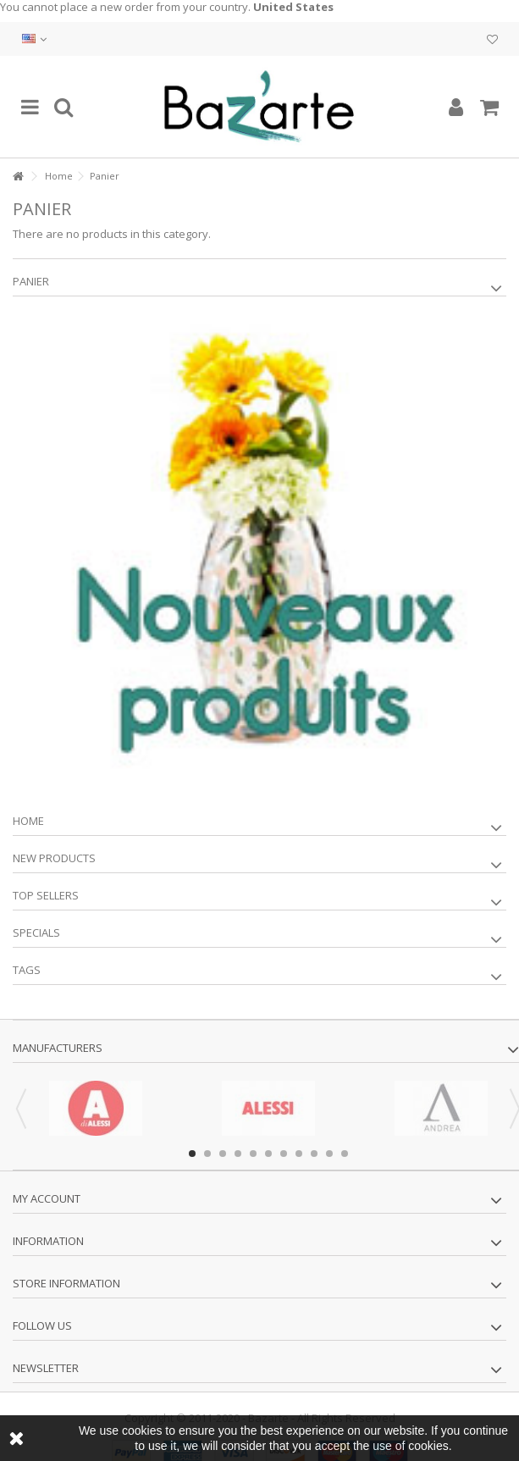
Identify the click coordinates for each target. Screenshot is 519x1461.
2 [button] (207, 1153)
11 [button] (344, 1153)
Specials (36, 932)
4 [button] (238, 1153)
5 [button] (253, 1153)
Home (59, 175)
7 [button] (283, 1153)
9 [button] (314, 1153)
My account (46, 1198)
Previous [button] (21, 1108)
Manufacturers (57, 1047)
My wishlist (492, 40)
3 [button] (222, 1153)
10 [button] (329, 1153)
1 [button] (192, 1153)
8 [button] (298, 1153)
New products (54, 858)
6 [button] (268, 1153)
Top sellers (46, 895)
